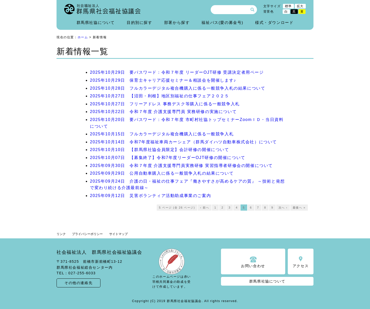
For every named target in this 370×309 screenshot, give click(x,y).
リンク (61, 234)
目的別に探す (139, 22)
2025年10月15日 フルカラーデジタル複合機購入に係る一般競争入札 (162, 134)
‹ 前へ (204, 207)
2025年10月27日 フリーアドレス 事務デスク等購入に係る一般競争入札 (165, 104)
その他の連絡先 (78, 283)
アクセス (301, 266)
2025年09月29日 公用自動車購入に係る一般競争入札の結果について (162, 173)
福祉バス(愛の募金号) (222, 22)
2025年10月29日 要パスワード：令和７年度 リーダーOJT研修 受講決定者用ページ (177, 72)
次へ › (283, 207)
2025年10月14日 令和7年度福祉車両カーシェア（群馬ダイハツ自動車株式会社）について (183, 142)
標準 (288, 6)
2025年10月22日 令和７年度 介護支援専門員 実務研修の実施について (163, 111)
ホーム (83, 37)
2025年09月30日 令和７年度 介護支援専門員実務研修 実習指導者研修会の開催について (181, 165)
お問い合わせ (253, 266)
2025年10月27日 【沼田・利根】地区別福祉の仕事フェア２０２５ (159, 96)
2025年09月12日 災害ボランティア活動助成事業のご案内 (150, 195)
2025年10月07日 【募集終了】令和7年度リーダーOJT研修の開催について (167, 157)
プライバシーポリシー (87, 234)
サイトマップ (118, 234)
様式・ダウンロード (274, 22)
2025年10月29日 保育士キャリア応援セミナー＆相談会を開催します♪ (163, 80)
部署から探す (177, 22)
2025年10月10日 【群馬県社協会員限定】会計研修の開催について (159, 149)
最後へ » (299, 207)
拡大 (300, 6)
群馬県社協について (96, 22)
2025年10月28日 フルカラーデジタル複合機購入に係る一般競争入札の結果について (177, 88)
